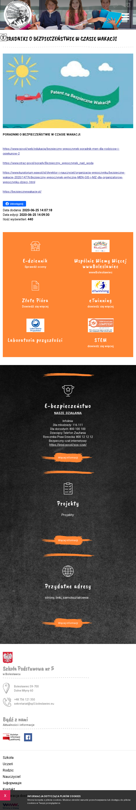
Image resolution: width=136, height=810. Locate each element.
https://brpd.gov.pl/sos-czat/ (68, 445)
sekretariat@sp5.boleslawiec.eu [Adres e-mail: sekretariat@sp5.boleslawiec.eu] (34, 703)
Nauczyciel (11, 776)
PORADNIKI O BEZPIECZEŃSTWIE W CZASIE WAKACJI (60, 38)
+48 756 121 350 (128, 4)
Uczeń (8, 764)
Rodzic (8, 770)
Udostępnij (14, 203)
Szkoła (8, 757)
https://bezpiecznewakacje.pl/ (22, 191)
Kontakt (9, 789)
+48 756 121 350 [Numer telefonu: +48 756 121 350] (24, 699)
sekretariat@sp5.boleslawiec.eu (115, 5)
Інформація (12, 783)
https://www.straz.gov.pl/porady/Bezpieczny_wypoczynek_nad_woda (48, 163)
